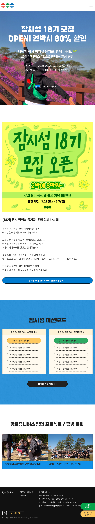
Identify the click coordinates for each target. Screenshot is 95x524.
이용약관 (23, 495)
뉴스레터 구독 (16, 513)
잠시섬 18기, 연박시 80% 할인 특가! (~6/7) (47, 280)
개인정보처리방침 (26, 492)
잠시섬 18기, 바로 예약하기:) (47, 86)
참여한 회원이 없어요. (68, 340)
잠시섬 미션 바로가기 (47, 383)
